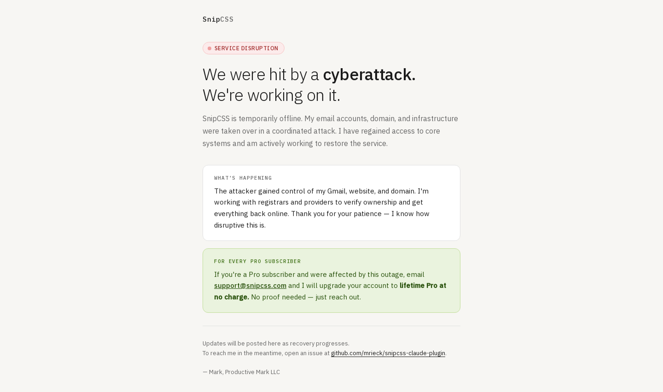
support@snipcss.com (250, 285)
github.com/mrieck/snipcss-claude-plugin (388, 353)
